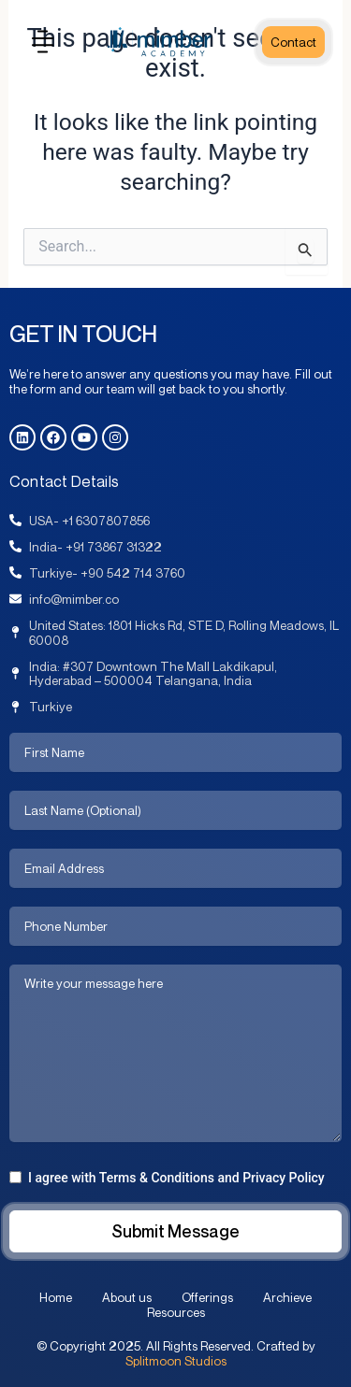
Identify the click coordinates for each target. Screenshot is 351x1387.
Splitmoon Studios (176, 1360)
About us (127, 1297)
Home (55, 1297)
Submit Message (175, 1231)
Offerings (207, 1297)
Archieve (287, 1297)
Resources (176, 1312)
